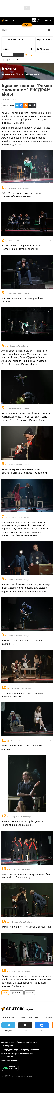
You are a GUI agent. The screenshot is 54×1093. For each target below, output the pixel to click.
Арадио (47, 1017)
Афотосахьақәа (16, 992)
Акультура (30, 992)
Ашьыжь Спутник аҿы (13, 39)
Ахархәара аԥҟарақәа (27, 1042)
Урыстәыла (34, 1017)
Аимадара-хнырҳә (9, 1060)
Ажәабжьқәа (8, 1017)
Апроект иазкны (8, 1042)
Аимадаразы (7, 1045)
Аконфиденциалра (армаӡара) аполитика (20, 1049)
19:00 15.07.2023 (9, 99)
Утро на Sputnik (44, 39)
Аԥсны (5, 992)
